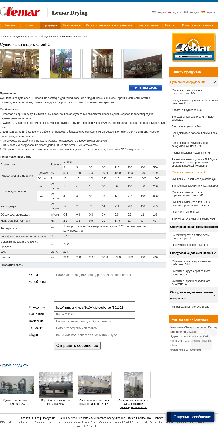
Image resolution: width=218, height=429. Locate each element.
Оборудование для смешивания (191, 253)
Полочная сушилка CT (186, 211)
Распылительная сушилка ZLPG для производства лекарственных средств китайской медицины (194, 162)
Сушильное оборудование (41, 36)
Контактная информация (190, 319)
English (159, 12)
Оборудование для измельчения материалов (191, 295)
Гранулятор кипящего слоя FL (190, 244)
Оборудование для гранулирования (194, 226)
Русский (175, 12)
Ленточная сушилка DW (186, 126)
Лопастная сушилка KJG (187, 110)
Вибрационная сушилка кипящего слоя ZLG (193, 118)
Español (208, 12)
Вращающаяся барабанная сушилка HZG (194, 135)
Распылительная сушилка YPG (191, 152)
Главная (4, 36)
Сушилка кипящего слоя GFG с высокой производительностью (133, 404)
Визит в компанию (139, 418)
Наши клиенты (68, 418)
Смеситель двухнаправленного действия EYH (191, 273)
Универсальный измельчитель (190, 306)
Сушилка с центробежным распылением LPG (188, 92)
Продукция (18, 36)
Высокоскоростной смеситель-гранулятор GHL (191, 237)
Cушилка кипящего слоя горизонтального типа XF (94, 402)
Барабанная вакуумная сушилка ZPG (55, 402)
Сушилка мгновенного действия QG (16, 402)
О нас (35, 418)
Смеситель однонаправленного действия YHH (191, 263)
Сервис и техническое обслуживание (102, 418)
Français (191, 12)
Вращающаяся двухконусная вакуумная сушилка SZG (190, 144)
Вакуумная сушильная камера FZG (193, 218)
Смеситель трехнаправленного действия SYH (191, 282)
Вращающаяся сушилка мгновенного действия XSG (195, 102)
